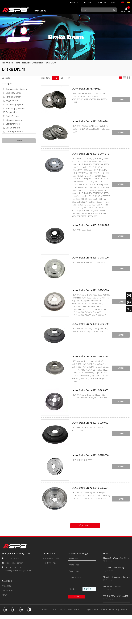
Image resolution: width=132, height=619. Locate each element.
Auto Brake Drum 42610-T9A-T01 (90, 121)
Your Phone (74, 575)
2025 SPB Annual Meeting (113, 571)
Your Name (74, 562)
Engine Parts (10, 100)
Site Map (104, 613)
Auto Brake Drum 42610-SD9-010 (90, 327)
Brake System (11, 116)
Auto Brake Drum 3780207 (86, 89)
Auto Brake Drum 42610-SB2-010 (90, 359)
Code (72, 593)
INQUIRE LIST (125, 12)
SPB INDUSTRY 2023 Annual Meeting (116, 600)
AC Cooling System (13, 104)
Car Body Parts (11, 127)
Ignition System (12, 96)
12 (56, 78)
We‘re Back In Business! (112, 590)
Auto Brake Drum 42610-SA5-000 (90, 394)
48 (69, 78)
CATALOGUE (40, 11)
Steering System (12, 120)
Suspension (10, 112)
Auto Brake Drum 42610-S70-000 (90, 427)
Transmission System (15, 89)
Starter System (11, 123)
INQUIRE (120, 99)
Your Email (74, 569)
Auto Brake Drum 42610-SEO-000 (90, 292)
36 (62, 78)
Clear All (18, 140)
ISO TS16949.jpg (49, 567)
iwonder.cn (125, 613)
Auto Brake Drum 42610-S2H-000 (90, 460)
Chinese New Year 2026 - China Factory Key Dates (116, 562)
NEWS (4, 599)
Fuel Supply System (13, 108)
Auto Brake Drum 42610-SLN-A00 (90, 227)
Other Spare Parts (13, 131)
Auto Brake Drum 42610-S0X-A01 (90, 492)
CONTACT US (7, 594)
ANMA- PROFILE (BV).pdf (53, 562)
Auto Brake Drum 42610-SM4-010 (90, 154)
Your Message (75, 581)
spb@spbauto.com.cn (14, 567)
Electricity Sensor (12, 92)
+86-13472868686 (12, 562)
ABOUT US (6, 590)
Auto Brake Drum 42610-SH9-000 (90, 259)
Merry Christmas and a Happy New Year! (116, 581)
